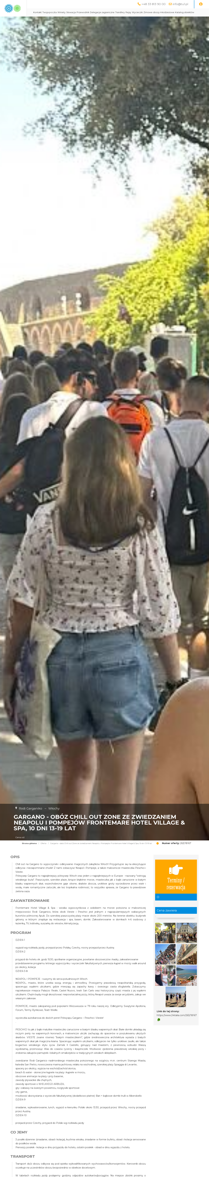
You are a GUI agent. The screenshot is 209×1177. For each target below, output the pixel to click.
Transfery (152, 12)
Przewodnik (115, 12)
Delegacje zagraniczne (134, 12)
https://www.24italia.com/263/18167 (177, 1023)
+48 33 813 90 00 (153, 4)
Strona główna (29, 851)
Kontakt (69, 12)
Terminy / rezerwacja (176, 885)
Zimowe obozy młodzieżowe (80, 20)
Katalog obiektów (106, 20)
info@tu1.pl (180, 4)
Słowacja (103, 12)
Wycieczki (169, 12)
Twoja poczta (82, 12)
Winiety (94, 12)
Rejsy (160, 12)
